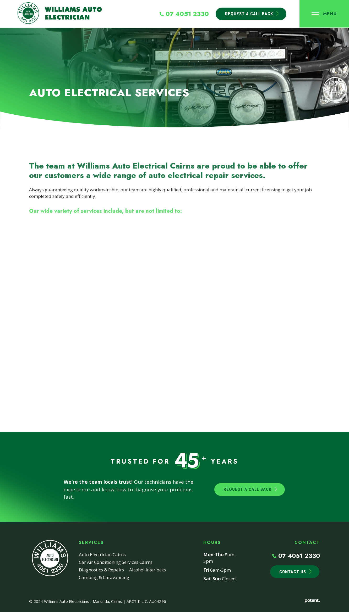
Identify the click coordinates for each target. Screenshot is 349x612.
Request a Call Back (247, 489)
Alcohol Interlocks (147, 570)
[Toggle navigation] (324, 13)
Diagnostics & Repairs (101, 570)
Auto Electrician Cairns (102, 555)
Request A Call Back (249, 13)
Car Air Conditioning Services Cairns (115, 562)
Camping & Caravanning (104, 577)
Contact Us (292, 571)
